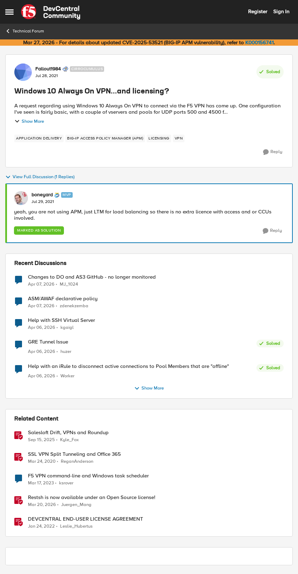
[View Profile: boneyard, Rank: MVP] (21, 198)
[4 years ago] (41, 526)
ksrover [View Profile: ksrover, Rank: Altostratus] (66, 483)
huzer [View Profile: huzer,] (65, 351)
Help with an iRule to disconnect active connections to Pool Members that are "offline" (128, 366)
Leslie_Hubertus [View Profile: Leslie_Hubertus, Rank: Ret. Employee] (76, 526)
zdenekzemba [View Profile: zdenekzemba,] (74, 306)
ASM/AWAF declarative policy (62, 299)
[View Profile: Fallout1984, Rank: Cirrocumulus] (23, 72)
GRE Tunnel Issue (48, 342)
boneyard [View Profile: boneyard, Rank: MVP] (42, 195)
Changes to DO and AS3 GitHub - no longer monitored (92, 277)
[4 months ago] (42, 505)
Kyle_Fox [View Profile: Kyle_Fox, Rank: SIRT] (69, 440)
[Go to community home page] (50, 11)
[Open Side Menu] (9, 12)
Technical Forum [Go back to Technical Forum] (24, 31)
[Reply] (273, 152)
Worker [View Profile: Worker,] (67, 376)
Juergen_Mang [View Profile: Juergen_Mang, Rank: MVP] (76, 504)
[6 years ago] (42, 462)
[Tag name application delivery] (39, 138)
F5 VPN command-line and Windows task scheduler (88, 476)
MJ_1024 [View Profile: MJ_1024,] (69, 284)
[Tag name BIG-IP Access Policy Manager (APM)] (105, 138)
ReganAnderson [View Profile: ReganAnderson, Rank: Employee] (77, 461)
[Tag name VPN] (179, 138)
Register (257, 11)
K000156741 (259, 42)
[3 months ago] (41, 284)
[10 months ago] (41, 440)
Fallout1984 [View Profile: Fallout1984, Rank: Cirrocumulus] (48, 69)
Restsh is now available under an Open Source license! (91, 497)
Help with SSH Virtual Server (61, 320)
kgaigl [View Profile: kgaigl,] (67, 327)
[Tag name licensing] (159, 138)
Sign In (281, 11)
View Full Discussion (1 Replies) (39, 177)
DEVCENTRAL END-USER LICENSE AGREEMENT (85, 519)
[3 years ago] (41, 483)
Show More (29, 121)
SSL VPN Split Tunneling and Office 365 (74, 454)
